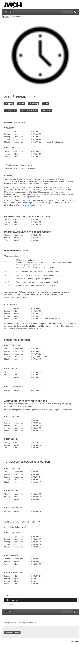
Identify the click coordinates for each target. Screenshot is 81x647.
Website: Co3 (75, 641)
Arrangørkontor (11, 110)
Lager (46, 104)
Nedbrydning (34, 104)
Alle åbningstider (12, 600)
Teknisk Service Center (28, 110)
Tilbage (5, 16)
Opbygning (9, 104)
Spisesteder (47, 110)
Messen (21, 104)
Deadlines (9, 595)
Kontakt (17, 632)
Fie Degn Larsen (31, 203)
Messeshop (9, 632)
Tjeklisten (9, 605)
